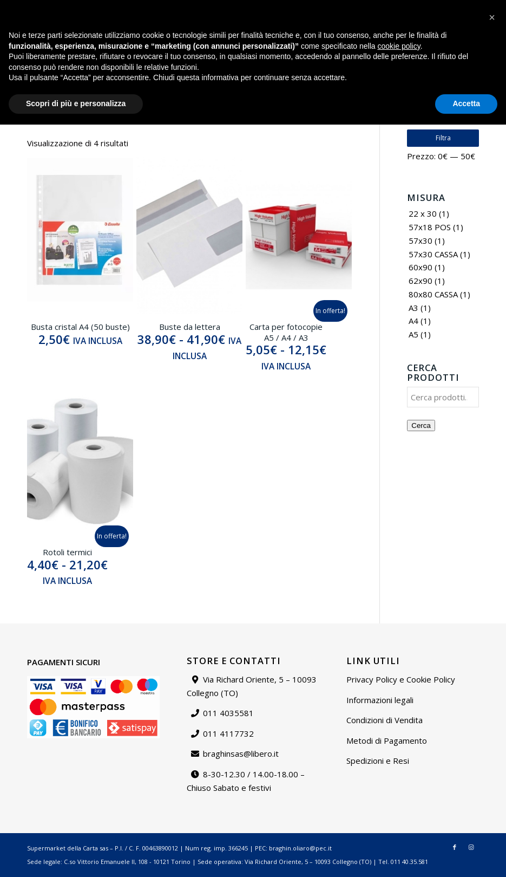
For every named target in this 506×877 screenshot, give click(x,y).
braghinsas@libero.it (52, 8)
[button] (492, 769)
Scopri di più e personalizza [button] (76, 856)
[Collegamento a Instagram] (469, 41)
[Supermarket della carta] (252, 40)
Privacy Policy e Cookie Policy (400, 679)
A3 (413, 307)
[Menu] (435, 40)
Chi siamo (351, 8)
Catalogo (311, 8)
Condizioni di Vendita (384, 719)
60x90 (420, 267)
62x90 (420, 280)
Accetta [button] (466, 856)
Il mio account (440, 8)
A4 (413, 320)
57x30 (420, 240)
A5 (413, 334)
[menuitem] (312, 8)
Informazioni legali (379, 699)
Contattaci (392, 8)
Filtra (443, 137)
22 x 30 (423, 213)
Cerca (421, 425)
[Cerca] (411, 40)
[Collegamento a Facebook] (452, 41)
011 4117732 (228, 733)
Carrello (484, 8)
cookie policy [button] (399, 798)
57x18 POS (430, 227)
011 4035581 (228, 712)
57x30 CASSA (433, 254)
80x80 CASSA (433, 294)
